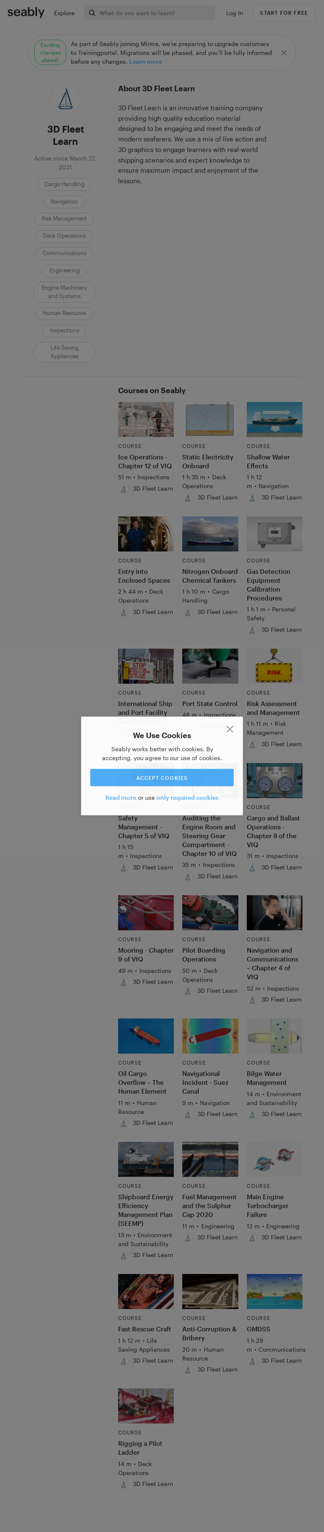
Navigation (64, 201)
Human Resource (64, 313)
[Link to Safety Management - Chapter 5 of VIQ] (146, 780)
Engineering (64, 270)
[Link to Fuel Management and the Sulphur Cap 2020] (210, 1159)
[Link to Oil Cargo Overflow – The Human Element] (146, 1036)
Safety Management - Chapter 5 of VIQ (143, 826)
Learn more (145, 61)
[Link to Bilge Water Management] (275, 1036)
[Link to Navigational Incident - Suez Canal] (210, 1036)
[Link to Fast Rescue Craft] (146, 1291)
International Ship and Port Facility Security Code (145, 712)
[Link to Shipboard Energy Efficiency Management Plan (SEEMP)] (146, 1159)
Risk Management (64, 218)
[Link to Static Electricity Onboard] (210, 419)
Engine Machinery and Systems (64, 291)
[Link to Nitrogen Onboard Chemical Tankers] (210, 533)
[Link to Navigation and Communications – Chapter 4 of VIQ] (275, 912)
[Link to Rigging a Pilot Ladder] (146, 1405)
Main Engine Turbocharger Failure (268, 1205)
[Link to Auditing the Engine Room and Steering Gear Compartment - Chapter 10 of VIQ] (210, 780)
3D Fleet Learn (153, 488)
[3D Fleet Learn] (123, 489)
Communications (64, 253)
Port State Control (210, 703)
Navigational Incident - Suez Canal (205, 1082)
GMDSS (258, 1329)
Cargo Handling (64, 184)
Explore (64, 12)
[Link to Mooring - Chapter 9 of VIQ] (146, 912)
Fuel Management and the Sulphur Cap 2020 (209, 1205)
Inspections (64, 330)
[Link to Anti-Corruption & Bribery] (210, 1291)
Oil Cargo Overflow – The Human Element (142, 1082)
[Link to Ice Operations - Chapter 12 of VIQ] (146, 419)
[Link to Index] (26, 12)
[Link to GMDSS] (275, 1291)
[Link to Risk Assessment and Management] (275, 666)
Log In (234, 12)
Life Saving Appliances (64, 351)
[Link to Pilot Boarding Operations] (210, 912)
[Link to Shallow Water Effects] (275, 419)
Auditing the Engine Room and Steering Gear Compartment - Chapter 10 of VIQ (209, 835)
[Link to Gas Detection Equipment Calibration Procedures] (275, 533)
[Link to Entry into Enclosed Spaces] (146, 533)
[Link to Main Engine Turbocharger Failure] (275, 1159)
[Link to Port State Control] (210, 666)
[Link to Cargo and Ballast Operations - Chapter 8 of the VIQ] (275, 780)
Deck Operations (64, 235)
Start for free (284, 13)
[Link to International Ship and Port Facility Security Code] (146, 666)
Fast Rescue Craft (144, 1329)
